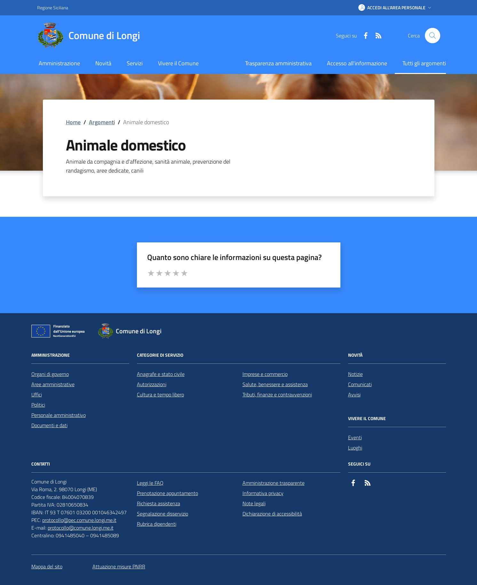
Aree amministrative (53, 384)
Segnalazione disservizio (162, 513)
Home (73, 122)
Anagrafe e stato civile (161, 374)
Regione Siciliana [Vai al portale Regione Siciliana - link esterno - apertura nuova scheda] (52, 7)
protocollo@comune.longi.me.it (81, 528)
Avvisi (354, 394)
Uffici (36, 394)
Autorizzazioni (151, 384)
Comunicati (360, 384)
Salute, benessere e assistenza (275, 384)
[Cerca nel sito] (432, 35)
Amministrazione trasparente (273, 483)
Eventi (355, 437)
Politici (38, 405)
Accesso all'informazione (357, 63)
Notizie (355, 374)
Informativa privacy (262, 493)
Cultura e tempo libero (160, 394)
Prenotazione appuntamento (167, 493)
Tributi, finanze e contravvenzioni (277, 394)
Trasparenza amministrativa (278, 63)
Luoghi (355, 447)
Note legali (254, 503)
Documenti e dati (49, 425)
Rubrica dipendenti (156, 524)
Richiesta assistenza (158, 503)
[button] (395, 7)
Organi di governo (50, 374)
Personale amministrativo (58, 415)
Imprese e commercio (265, 374)
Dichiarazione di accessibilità (272, 513)
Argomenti (102, 122)
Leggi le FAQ (150, 483)
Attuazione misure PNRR (118, 566)
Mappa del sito (46, 566)
